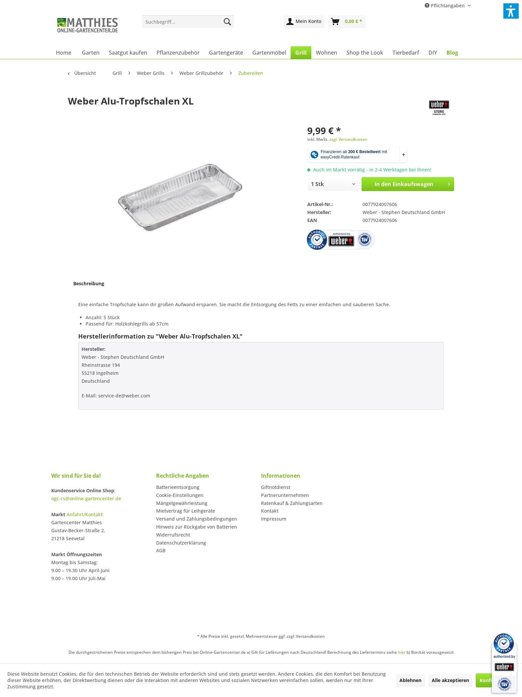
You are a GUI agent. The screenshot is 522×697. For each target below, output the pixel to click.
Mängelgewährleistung (181, 503)
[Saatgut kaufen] (128, 52)
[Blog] (452, 52)
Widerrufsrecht (173, 535)
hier (401, 652)
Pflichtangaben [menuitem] (445, 5)
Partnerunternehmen (285, 495)
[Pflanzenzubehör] (178, 52)
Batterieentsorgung (177, 487)
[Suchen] (227, 21)
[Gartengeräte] (226, 52)
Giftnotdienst (275, 487)
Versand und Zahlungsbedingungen (196, 519)
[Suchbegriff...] (188, 21)
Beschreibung (88, 283)
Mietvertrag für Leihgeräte (185, 511)
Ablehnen (410, 680)
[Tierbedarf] (406, 52)
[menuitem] (188, 21)
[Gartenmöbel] (269, 52)
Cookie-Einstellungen (179, 495)
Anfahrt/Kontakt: (85, 514)
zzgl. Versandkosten (348, 139)
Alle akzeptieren (450, 680)
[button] (511, 11)
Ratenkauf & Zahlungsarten (292, 503)
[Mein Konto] (304, 21)
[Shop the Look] (365, 52)
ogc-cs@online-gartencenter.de (86, 498)
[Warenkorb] (347, 21)
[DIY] (433, 52)
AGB (160, 550)
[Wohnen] (326, 52)
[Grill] (301, 52)
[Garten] (90, 52)
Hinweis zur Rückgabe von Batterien (196, 527)
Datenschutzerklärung (181, 543)
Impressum (273, 519)
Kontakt (269, 511)
